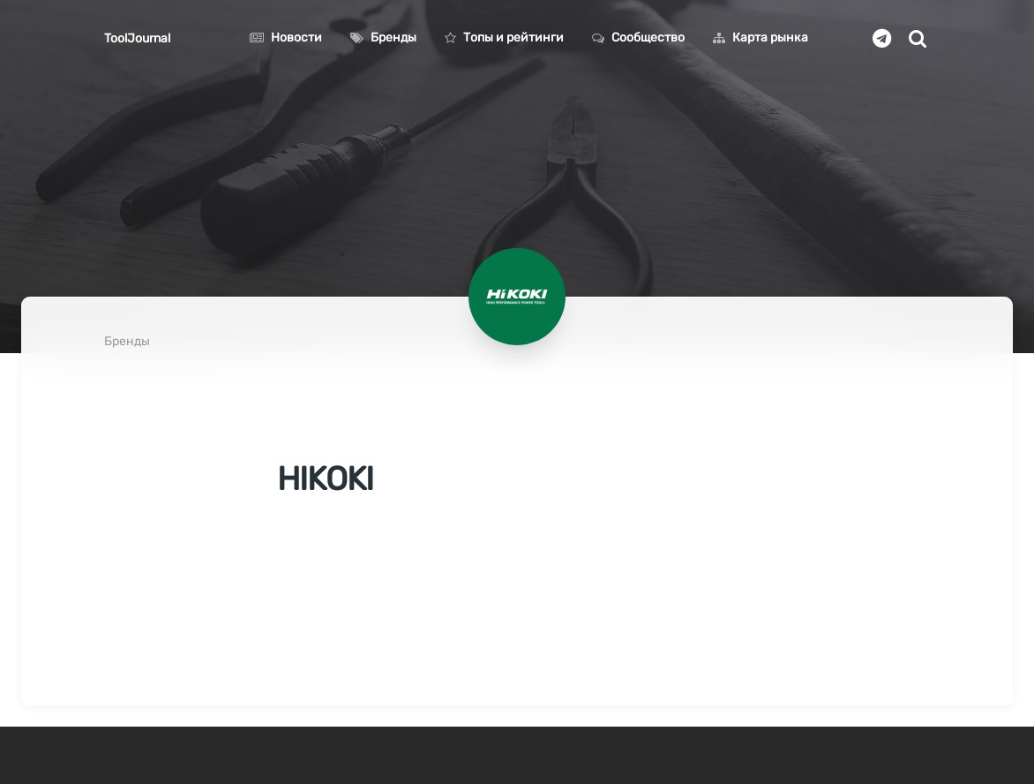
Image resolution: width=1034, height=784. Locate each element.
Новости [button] (286, 37)
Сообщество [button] (638, 37)
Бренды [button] (383, 37)
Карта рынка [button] (760, 37)
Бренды (127, 341)
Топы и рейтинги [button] (504, 37)
